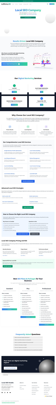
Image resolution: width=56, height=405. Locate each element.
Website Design (14, 104)
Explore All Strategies (28, 207)
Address (5, 386)
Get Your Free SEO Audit (10, 368)
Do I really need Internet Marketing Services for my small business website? (28, 349)
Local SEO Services (35, 385)
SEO (41, 91)
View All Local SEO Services (28, 181)
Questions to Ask (35, 233)
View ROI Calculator (7, 266)
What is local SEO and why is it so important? (23, 339)
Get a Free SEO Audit (28, 17)
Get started (9, 309)
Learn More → (5, 255)
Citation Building (34, 388)
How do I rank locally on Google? (21, 344)
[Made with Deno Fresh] (49, 396)
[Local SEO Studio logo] (6, 4)
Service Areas (6, 374)
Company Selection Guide (48, 387)
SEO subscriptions (23, 13)
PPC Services (34, 392)
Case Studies (46, 392)
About (21, 387)
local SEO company (18, 118)
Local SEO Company (23, 385)
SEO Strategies (46, 385)
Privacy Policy (22, 388)
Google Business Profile (35, 387)
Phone (3, 389)
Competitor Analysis (47, 388)
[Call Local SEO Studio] (47, 4)
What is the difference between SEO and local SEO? (24, 342)
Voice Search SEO (46, 390)
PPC (41, 104)
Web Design (34, 394)
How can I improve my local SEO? (21, 347)
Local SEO (14, 91)
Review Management (35, 390)
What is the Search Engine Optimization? (22, 337)
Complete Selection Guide (23, 233)
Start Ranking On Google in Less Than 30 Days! (8, 402)
